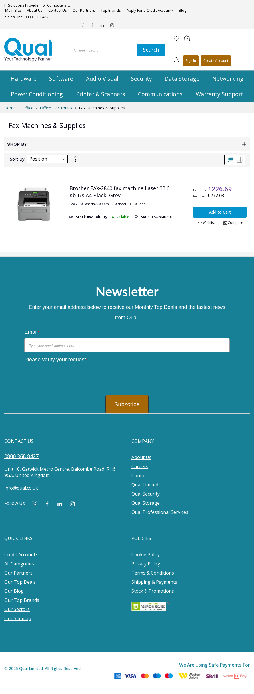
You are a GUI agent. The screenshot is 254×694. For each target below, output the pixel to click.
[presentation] (67, 377)
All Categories (19, 564)
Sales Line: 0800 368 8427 (26, 16)
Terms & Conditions (152, 573)
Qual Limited (144, 485)
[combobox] (102, 50)
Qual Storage (145, 503)
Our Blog (14, 591)
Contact (139, 475)
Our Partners (84, 10)
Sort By (17, 159)
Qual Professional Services (159, 512)
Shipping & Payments (154, 582)
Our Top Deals (20, 582)
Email (31, 332)
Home (10, 108)
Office (28, 108)
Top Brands (111, 10)
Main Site (13, 10)
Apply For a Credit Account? (150, 10)
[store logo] (28, 49)
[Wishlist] (176, 38)
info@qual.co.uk (21, 488)
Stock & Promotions (152, 591)
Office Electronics (56, 108)
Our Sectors (17, 609)
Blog (182, 10)
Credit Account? (20, 554)
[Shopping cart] (188, 38)
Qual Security (145, 494)
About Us (35, 10)
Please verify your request (55, 359)
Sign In (191, 60)
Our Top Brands (21, 600)
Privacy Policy (145, 564)
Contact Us (57, 10)
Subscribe (127, 404)
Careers (139, 466)
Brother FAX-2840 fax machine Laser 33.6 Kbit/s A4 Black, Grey (119, 192)
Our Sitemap (17, 618)
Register (216, 60)
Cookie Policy (145, 554)
